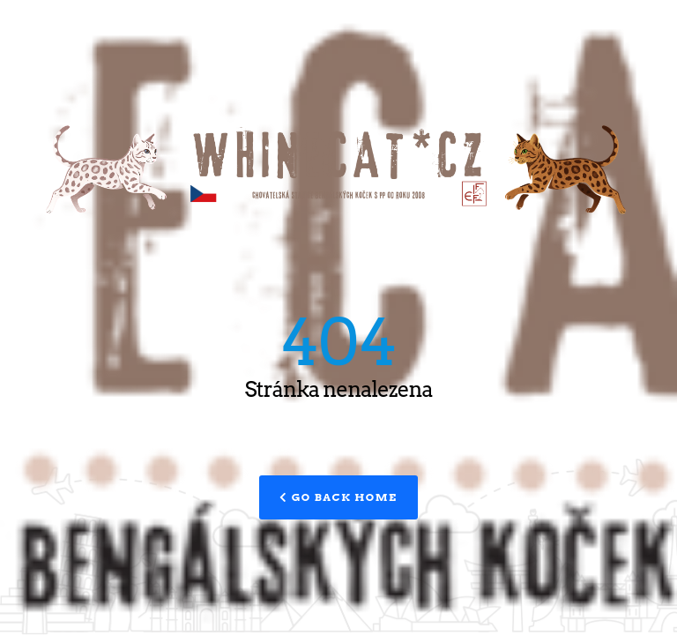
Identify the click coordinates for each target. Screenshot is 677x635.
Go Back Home (338, 497)
